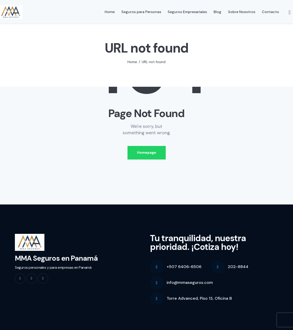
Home (132, 62)
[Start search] (289, 12)
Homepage (146, 152)
